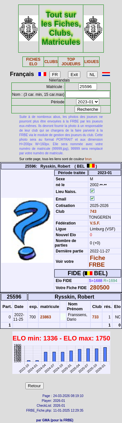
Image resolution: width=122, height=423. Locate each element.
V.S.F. (95, 223)
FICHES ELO (33, 61)
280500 (99, 287)
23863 (45, 317)
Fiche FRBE (97, 261)
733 (95, 317)
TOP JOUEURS (70, 61)
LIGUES (91, 61)
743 (92, 211)
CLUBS (51, 61)
